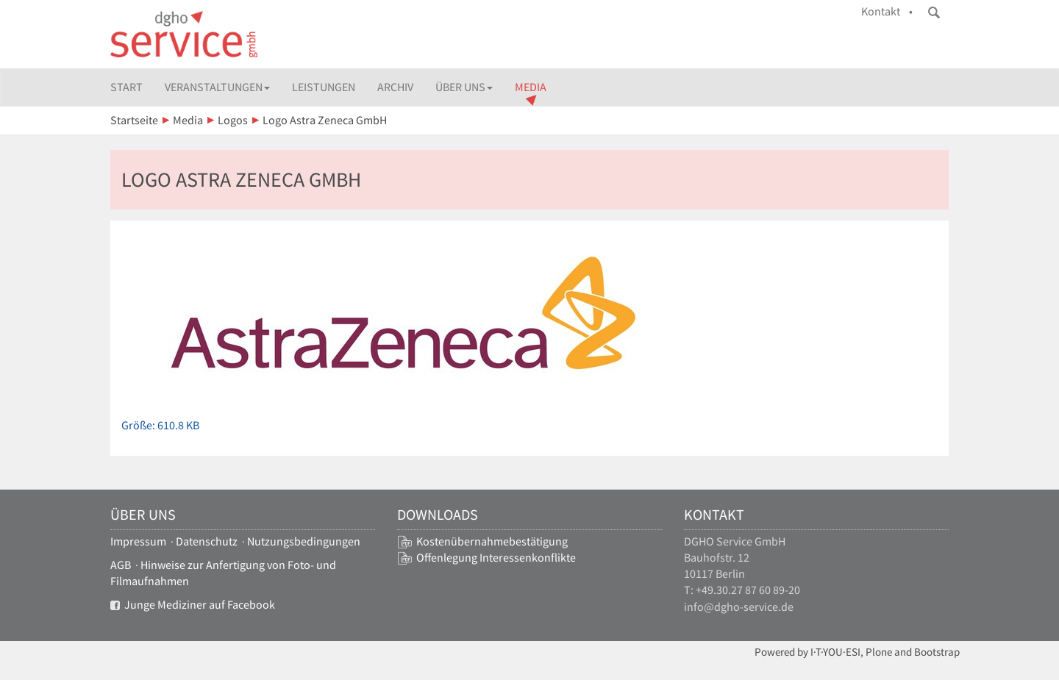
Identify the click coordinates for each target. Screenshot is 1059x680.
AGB (120, 565)
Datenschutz (207, 541)
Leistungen (323, 87)
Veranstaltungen (217, 87)
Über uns (464, 87)
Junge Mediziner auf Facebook (192, 605)
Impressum (138, 541)
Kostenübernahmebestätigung (492, 541)
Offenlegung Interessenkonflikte (496, 558)
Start (126, 87)
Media (530, 87)
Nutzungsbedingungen (303, 541)
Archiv (395, 87)
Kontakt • (887, 11)
